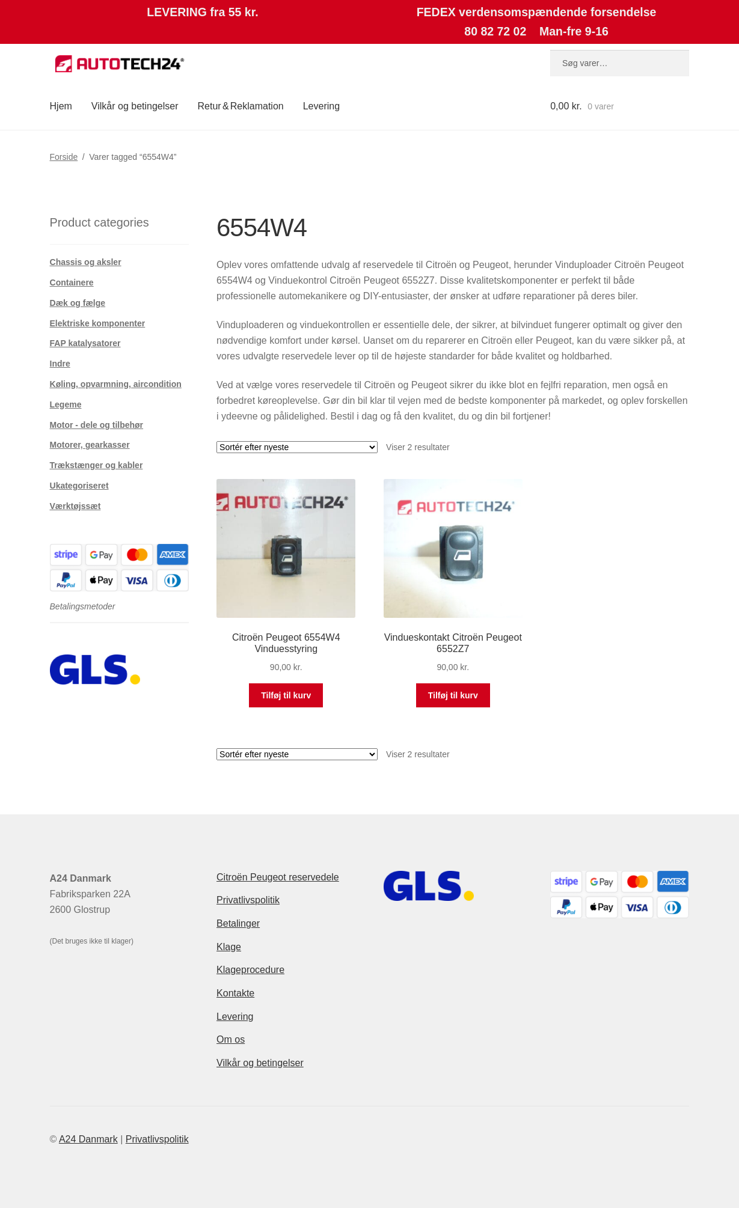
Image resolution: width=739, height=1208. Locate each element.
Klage (228, 947)
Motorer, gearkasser (90, 445)
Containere (72, 282)
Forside (64, 157)
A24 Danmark (88, 1139)
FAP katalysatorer (85, 343)
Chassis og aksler (85, 262)
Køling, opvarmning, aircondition (116, 384)
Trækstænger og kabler (96, 465)
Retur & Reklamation (241, 106)
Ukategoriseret (79, 485)
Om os (230, 1039)
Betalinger (238, 923)
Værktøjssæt (75, 506)
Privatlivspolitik (248, 900)
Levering (321, 106)
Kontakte (235, 993)
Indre (60, 363)
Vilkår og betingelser (135, 106)
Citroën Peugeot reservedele (277, 877)
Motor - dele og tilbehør (97, 425)
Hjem (61, 106)
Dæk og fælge (78, 303)
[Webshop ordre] (297, 447)
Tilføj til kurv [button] (286, 695)
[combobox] (619, 63)
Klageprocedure (250, 970)
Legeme (66, 404)
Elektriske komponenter (98, 323)
